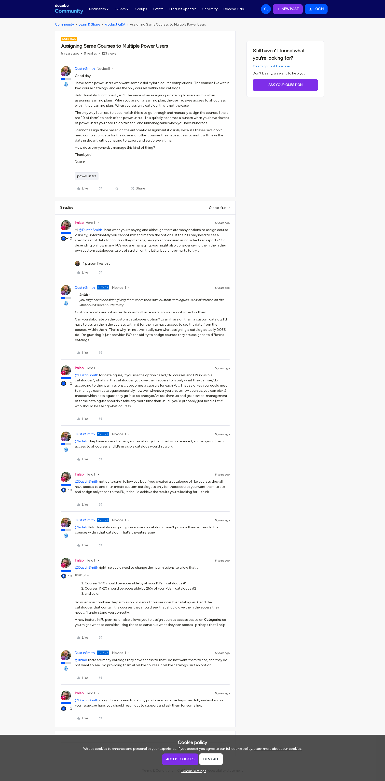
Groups (141, 9)
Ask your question (285, 85)
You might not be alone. (271, 66)
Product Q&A (115, 24)
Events (158, 9)
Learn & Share (89, 24)
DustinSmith (85, 69)
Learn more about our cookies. (278, 749)
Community (64, 24)
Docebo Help (233, 9)
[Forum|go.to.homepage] (69, 9)
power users (86, 176)
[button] (288, 9)
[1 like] (92, 263)
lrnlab (79, 223)
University (210, 9)
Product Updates (182, 9)
